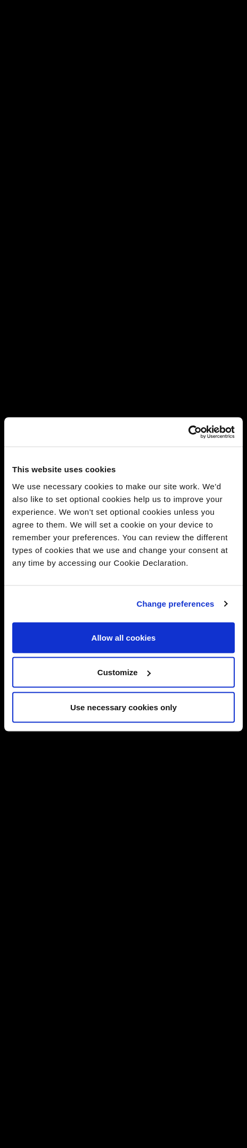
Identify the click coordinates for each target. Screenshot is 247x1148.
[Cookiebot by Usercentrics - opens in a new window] (188, 432)
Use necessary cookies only (123, 706)
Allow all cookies (124, 637)
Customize (124, 672)
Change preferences (176, 603)
